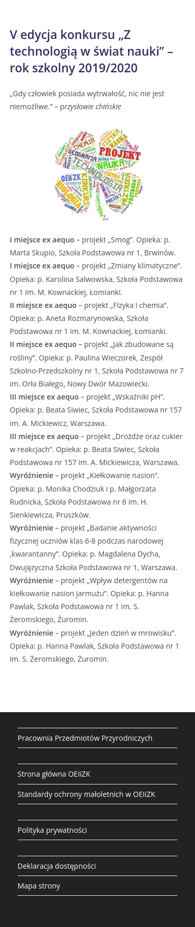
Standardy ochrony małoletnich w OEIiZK (86, 794)
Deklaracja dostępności (57, 866)
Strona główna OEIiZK (54, 774)
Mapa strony (39, 886)
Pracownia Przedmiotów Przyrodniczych (85, 738)
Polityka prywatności (52, 830)
